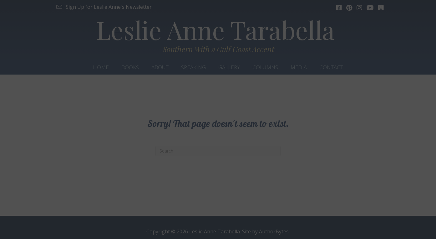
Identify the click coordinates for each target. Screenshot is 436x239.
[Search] (218, 151)
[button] (103, 7)
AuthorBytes (274, 231)
